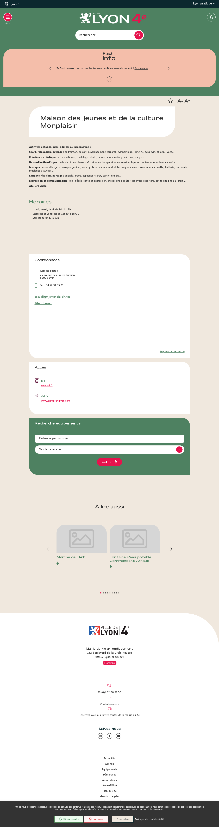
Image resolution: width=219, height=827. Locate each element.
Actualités (109, 758)
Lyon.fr (15, 4)
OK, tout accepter (69, 819)
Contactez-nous (109, 704)
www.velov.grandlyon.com (55, 401)
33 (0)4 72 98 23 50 (109, 692)
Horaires (109, 663)
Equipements (109, 769)
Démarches (109, 775)
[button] (50, 68)
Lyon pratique (204, 3)
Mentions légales (110, 796)
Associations (109, 780)
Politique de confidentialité (149, 819)
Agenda (109, 764)
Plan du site (110, 791)
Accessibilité (109, 785)
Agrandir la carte (172, 351)
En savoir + (141, 68)
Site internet (43, 303)
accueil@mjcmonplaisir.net (52, 297)
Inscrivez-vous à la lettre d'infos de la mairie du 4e (109, 715)
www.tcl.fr (47, 385)
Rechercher (87, 35)
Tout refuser (96, 819)
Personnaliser (123, 819)
